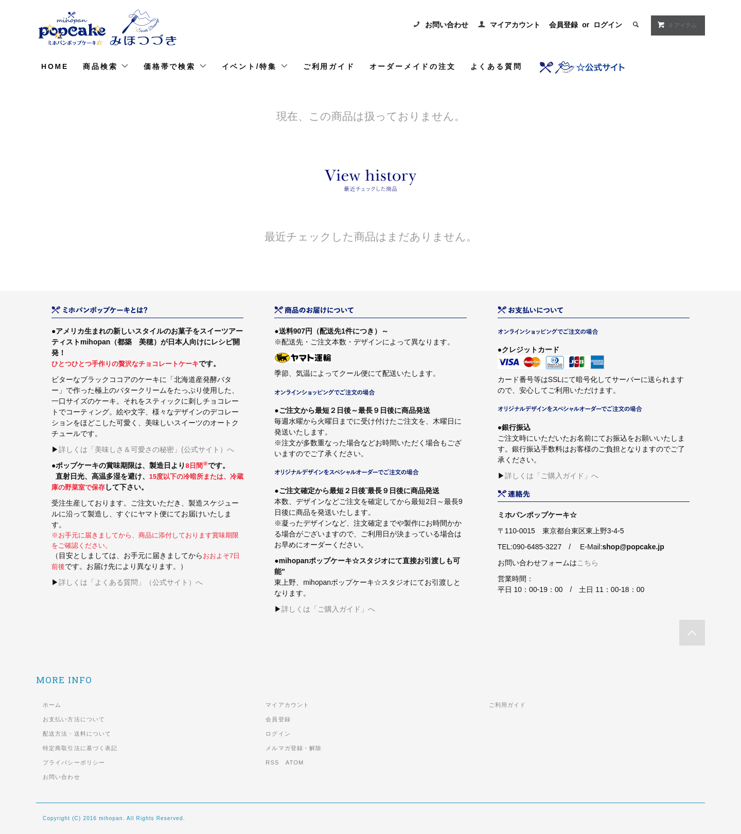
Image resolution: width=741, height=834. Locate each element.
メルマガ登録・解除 (294, 748)
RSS (272, 762)
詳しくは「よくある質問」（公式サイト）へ (131, 582)
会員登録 (563, 25)
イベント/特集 (255, 66)
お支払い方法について (74, 719)
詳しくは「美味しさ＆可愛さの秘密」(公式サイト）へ (146, 449)
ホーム (52, 705)
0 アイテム (677, 25)
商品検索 (106, 66)
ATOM (295, 762)
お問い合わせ (446, 25)
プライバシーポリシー (74, 762)
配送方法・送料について (77, 734)
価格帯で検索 (175, 66)
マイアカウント (515, 25)
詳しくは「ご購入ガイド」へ (328, 609)
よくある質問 (496, 66)
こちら (587, 563)
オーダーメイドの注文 (412, 66)
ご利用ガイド (329, 66)
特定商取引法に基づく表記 (80, 748)
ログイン (607, 25)
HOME (54, 66)
